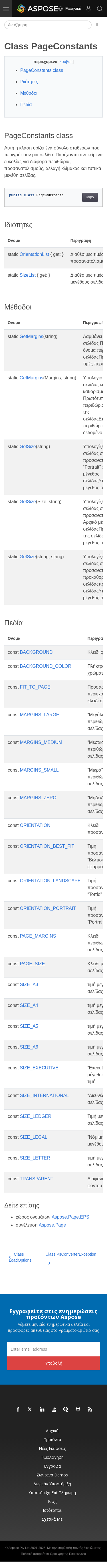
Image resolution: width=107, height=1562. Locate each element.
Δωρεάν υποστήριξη (52, 1483)
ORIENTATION (35, 825)
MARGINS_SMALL (39, 770)
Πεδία (26, 104)
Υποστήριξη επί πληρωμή (52, 1492)
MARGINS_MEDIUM (41, 742)
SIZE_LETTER (35, 1158)
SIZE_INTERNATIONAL (44, 1095)
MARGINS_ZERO (38, 797)
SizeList (28, 275)
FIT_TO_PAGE (35, 687)
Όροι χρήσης (59, 1553)
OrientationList (34, 254)
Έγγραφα (52, 1466)
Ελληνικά (69, 8)
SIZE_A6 (29, 1047)
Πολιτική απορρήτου (35, 1553)
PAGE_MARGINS (38, 936)
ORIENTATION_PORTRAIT (48, 908)
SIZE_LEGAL (33, 1137)
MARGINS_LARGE (39, 714)
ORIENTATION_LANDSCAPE (50, 880)
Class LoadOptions (20, 1257)
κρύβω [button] (66, 61)
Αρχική (52, 1430)
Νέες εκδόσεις (52, 1448)
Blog (52, 1501)
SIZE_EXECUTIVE (39, 1067)
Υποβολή (53, 1363)
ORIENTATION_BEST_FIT (47, 846)
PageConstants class (41, 70)
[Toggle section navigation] (97, 25)
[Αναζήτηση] (48, 25)
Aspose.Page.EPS (70, 1217)
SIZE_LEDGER (35, 1116)
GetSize (28, 446)
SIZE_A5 (29, 1026)
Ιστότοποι (52, 1510)
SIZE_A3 (29, 984)
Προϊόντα (52, 1439)
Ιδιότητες (29, 81)
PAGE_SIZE (32, 963)
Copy (90, 197)
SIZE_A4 (29, 1005)
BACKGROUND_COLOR (45, 666)
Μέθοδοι (28, 93)
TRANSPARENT (36, 1178)
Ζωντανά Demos (52, 1475)
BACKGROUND (36, 652)
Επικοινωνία (77, 1553)
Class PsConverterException (70, 1257)
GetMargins (31, 336)
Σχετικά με (52, 1519)
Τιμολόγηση (52, 1457)
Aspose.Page (52, 1225)
